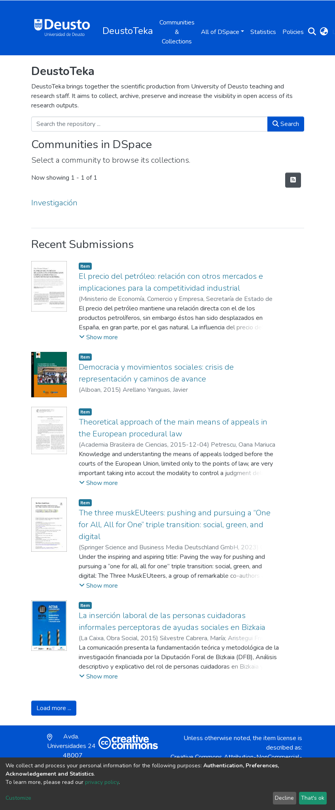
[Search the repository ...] (149, 124)
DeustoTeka (127, 30)
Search (286, 124)
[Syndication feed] (293, 180)
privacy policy (102, 782)
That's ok (312, 798)
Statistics (263, 32)
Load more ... (53, 708)
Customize (18, 798)
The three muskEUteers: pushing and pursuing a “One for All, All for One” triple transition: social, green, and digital (175, 524)
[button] (324, 32)
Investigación (54, 202)
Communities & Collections (177, 32)
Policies (293, 32)
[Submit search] (312, 32)
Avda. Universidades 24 (71, 750)
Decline (284, 798)
